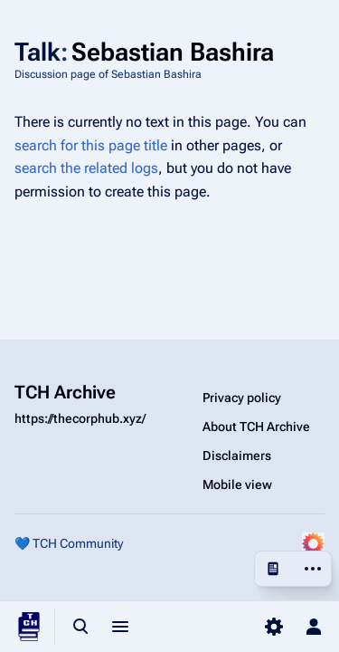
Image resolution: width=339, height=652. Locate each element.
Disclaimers (236, 455)
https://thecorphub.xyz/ (80, 418)
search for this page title (90, 145)
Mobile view (237, 484)
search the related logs (86, 168)
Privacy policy (241, 397)
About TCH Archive (256, 426)
